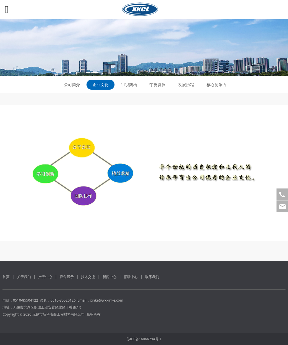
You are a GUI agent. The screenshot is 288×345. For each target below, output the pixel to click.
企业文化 (100, 84)
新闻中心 (109, 276)
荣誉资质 (158, 84)
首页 (6, 276)
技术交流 (88, 276)
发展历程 (186, 84)
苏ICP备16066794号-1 (144, 339)
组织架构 (129, 84)
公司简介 (72, 84)
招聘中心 (131, 276)
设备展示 (67, 276)
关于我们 (24, 276)
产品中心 (45, 276)
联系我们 (152, 276)
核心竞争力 (216, 84)
